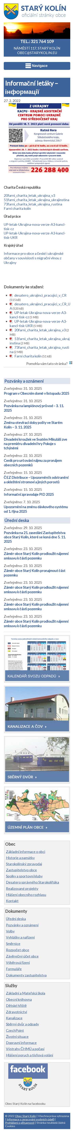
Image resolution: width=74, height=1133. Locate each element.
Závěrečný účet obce (22, 956)
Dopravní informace (21, 1042)
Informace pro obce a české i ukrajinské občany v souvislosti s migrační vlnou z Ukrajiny (34, 258)
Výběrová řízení (18, 962)
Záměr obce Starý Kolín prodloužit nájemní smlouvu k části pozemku (36, 555)
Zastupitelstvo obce (21, 870)
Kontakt (12, 901)
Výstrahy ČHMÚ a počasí (25, 1049)
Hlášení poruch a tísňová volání (29, 1055)
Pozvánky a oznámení (24, 381)
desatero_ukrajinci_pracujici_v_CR (40, 295)
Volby (10, 931)
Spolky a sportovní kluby (24, 876)
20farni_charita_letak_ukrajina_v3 (29, 195)
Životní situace (17, 1036)
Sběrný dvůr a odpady (22, 1024)
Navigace (36, 65)
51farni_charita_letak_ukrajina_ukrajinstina (36, 200)
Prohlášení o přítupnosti (20, 1122)
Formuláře (14, 969)
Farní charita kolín (17, 208)
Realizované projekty (22, 888)
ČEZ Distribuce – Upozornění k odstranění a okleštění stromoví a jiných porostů (36, 479)
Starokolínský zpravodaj (24, 864)
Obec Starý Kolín (25, 1116)
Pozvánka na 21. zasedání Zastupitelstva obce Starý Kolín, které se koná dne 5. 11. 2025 (35, 537)
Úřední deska (16, 520)
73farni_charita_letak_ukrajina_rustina (33, 204)
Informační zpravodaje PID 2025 (29, 494)
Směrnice (13, 943)
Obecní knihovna (19, 999)
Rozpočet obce (17, 950)
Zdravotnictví (16, 1012)
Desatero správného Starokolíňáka (32, 882)
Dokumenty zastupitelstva (26, 975)
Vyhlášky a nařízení (20, 937)
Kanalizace (14, 1018)
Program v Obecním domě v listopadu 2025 (36, 393)
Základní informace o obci (25, 851)
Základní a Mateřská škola (25, 993)
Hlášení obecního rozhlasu (26, 894)
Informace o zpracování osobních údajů (30, 1119)
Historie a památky (20, 858)
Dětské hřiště (16, 1005)
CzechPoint (15, 1030)
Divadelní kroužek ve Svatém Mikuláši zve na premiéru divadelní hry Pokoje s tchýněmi (35, 443)
